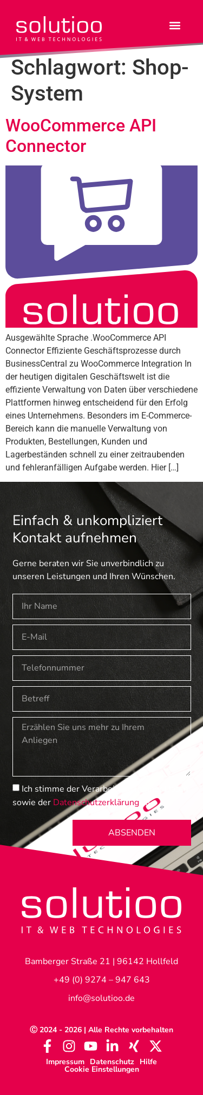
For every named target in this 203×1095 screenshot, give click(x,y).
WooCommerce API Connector (80, 135)
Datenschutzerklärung (96, 802)
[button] (175, 25)
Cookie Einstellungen (101, 1069)
